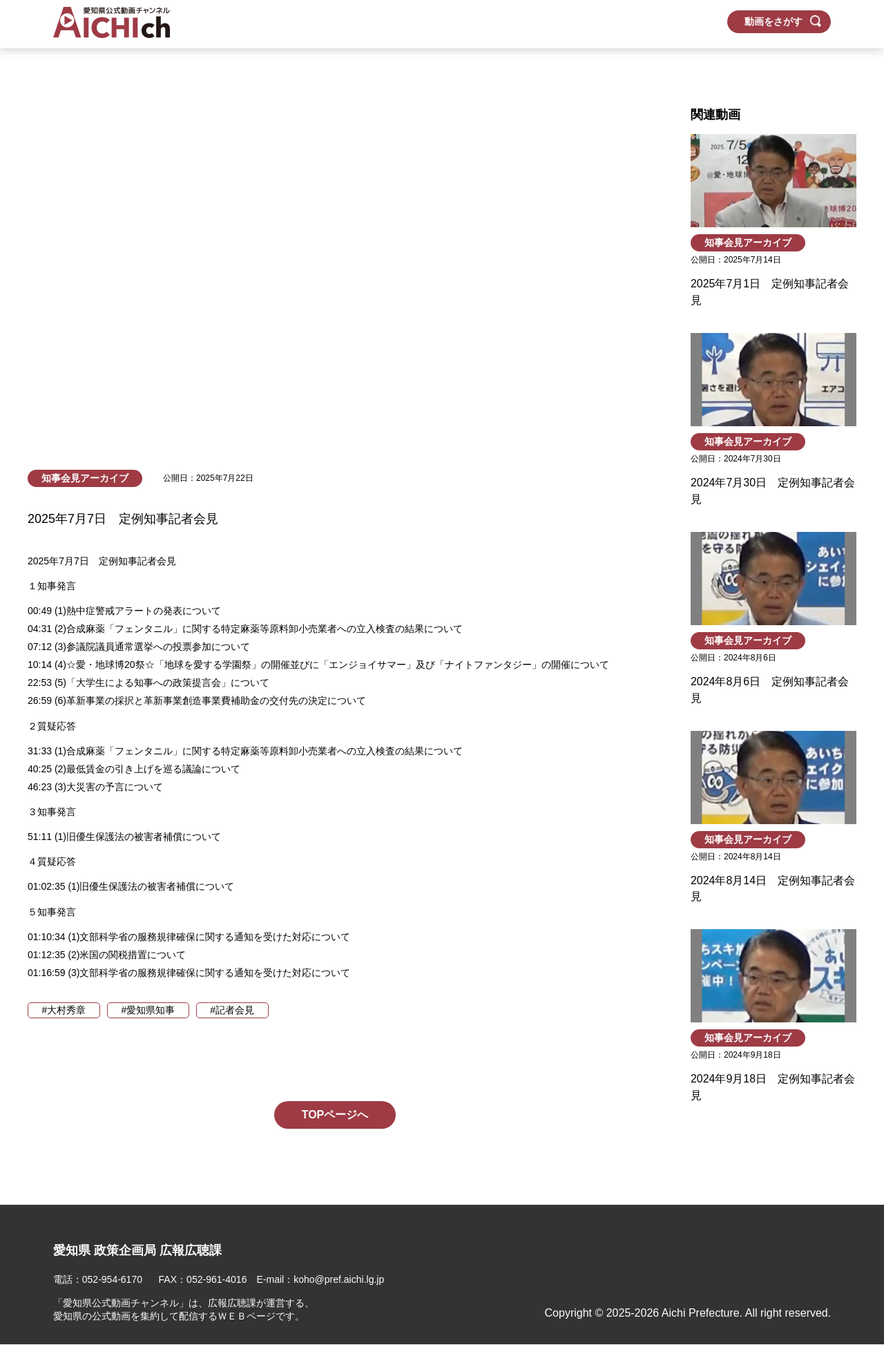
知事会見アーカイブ (84, 478)
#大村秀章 (64, 1009)
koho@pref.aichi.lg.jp (339, 1280)
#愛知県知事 (149, 1009)
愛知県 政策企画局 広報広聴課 (137, 1250)
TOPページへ (335, 1114)
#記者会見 (234, 1009)
